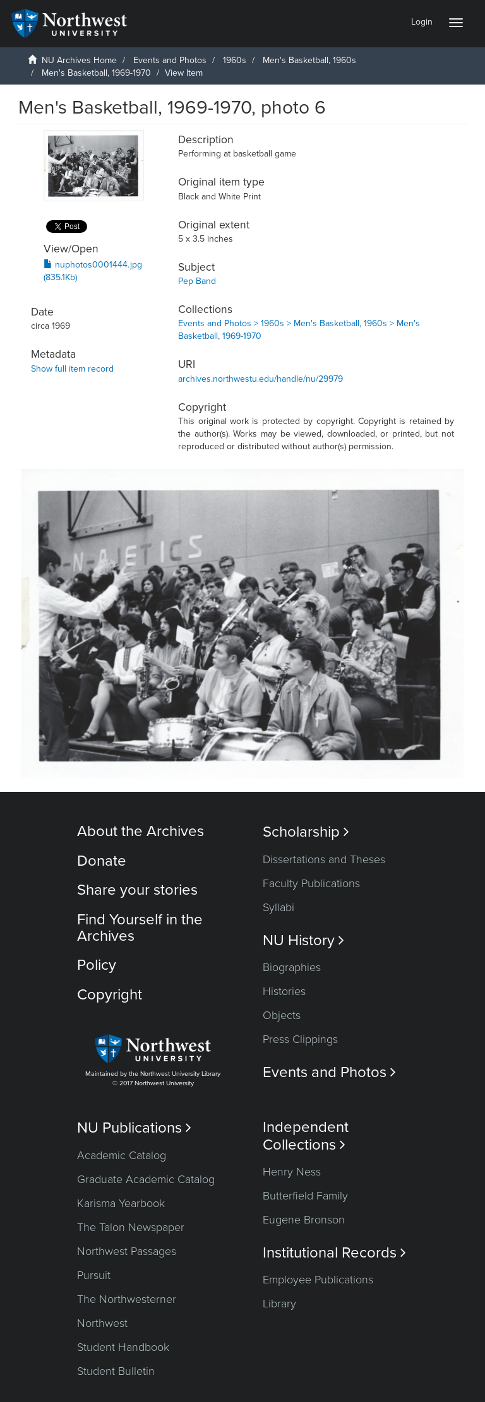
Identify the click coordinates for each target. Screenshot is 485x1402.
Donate (101, 861)
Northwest (102, 1323)
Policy (96, 965)
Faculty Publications (311, 883)
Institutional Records (334, 1253)
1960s (234, 60)
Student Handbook (123, 1347)
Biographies (292, 967)
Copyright (109, 995)
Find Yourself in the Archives (140, 927)
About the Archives (140, 831)
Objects (282, 1015)
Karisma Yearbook (121, 1203)
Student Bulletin (116, 1371)
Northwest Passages (126, 1251)
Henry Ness (292, 1172)
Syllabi (278, 907)
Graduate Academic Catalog (146, 1179)
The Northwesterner (126, 1299)
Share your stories (137, 890)
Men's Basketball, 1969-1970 (96, 73)
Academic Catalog (121, 1155)
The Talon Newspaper (130, 1227)
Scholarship (306, 832)
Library (279, 1304)
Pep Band (197, 281)
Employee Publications (318, 1280)
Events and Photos (170, 60)
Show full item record (72, 368)
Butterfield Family (305, 1196)
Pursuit (94, 1275)
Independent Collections (306, 1135)
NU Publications (134, 1128)
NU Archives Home (79, 60)
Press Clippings (300, 1039)
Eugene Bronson (304, 1220)
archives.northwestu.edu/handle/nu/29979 (260, 379)
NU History (303, 940)
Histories (284, 991)
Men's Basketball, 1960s (309, 60)
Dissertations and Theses (324, 859)
